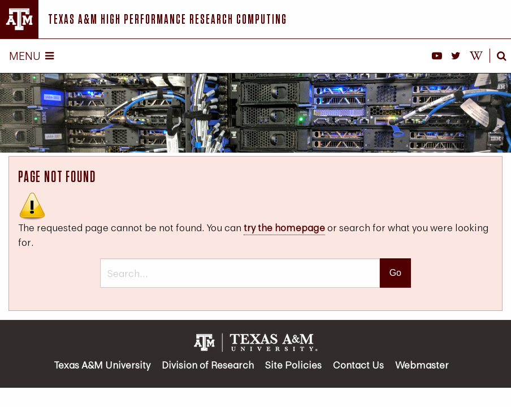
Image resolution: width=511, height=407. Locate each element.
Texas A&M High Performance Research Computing (167, 19)
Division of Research (208, 365)
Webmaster (422, 365)
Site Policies (293, 365)
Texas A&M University (102, 365)
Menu (31, 55)
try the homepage (284, 227)
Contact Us (358, 365)
